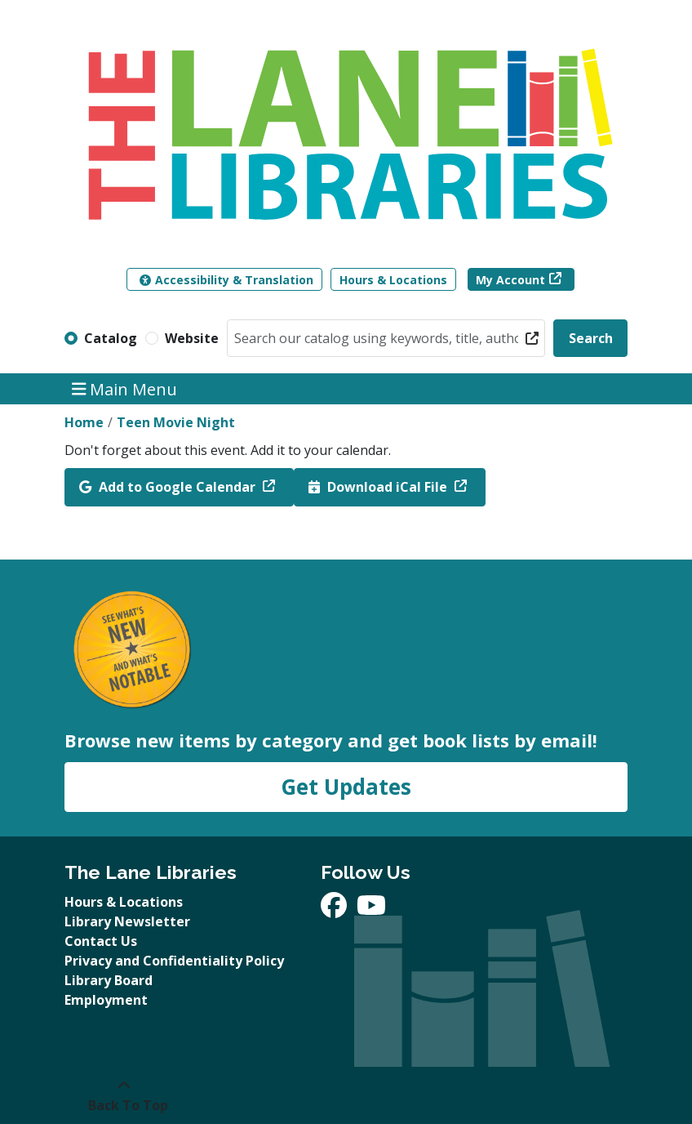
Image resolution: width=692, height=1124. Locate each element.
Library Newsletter (127, 921)
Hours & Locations (393, 280)
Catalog (110, 338)
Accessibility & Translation (226, 280)
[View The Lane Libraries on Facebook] (335, 910)
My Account (510, 280)
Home (84, 422)
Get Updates (346, 786)
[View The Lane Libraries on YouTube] (371, 910)
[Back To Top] (123, 1095)
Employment (106, 1000)
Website (192, 338)
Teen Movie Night (176, 422)
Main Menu (125, 388)
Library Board (108, 980)
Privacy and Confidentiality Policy (174, 961)
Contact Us (100, 941)
